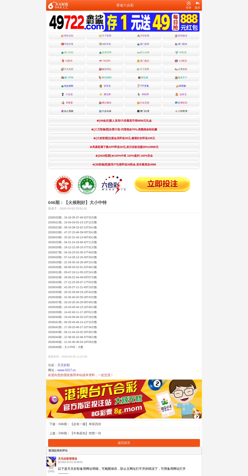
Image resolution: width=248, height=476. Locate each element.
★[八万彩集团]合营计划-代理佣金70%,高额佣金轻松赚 (124, 129)
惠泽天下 (181, 77)
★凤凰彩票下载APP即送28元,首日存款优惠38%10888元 (124, 146)
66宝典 (143, 77)
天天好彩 (67, 69)
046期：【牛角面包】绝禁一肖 (80, 433)
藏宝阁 (105, 94)
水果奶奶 (181, 69)
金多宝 (181, 94)
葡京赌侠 (105, 102)
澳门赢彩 (143, 60)
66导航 (181, 86)
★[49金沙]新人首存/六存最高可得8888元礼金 (124, 120)
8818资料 (105, 77)
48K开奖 (105, 44)
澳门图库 (181, 44)
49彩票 (180, 52)
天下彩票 (105, 35)
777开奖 (143, 86)
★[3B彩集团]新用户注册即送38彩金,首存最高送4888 (124, 164)
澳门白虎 (143, 111)
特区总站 (67, 35)
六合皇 (67, 94)
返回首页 (124, 442)
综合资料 (67, 86)
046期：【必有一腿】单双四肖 (80, 424)
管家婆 (67, 102)
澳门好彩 (67, 52)
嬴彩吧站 (105, 69)
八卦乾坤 (181, 111)
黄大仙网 (143, 52)
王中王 (105, 86)
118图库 (181, 60)
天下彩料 (143, 69)
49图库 (67, 60)
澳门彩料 (143, 44)
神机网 (143, 94)
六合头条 (105, 111)
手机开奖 (67, 44)
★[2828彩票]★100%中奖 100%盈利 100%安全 (124, 155)
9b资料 (105, 60)
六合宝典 (143, 102)
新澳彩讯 (181, 102)
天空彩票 (143, 35)
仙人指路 (67, 111)
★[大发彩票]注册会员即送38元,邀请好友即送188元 (124, 138)
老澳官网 (105, 52)
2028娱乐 (180, 35)
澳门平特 (67, 77)
